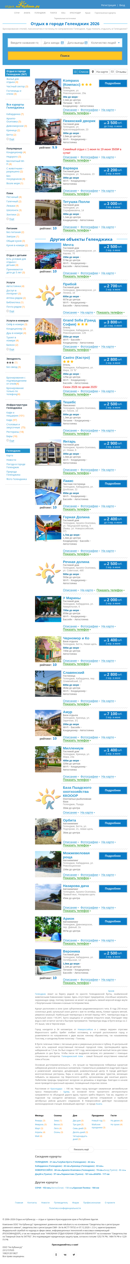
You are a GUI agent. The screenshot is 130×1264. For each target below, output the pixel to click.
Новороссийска (85, 1029)
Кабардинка (15, 114)
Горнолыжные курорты (105, 12)
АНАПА (27, 12)
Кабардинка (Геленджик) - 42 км (52, 1166)
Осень (58, 1132)
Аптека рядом (16, 297)
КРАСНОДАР (75, 12)
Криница (13, 130)
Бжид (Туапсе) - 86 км (114, 1170)
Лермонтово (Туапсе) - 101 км (76, 1174)
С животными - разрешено (15, 170)
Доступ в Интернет (13, 292)
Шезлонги (13, 210)
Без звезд (13, 367)
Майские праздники (98, 1126)
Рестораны (15, 431)
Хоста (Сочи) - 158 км (61, 1187)
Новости (11, 459)
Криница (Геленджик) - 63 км (86, 1166)
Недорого (13, 156)
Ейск (63, 12)
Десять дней (80, 1132)
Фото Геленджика (16, 479)
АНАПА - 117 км (102, 1174)
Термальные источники (65, 18)
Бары (11, 436)
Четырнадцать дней (80, 1138)
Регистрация (108, 5)
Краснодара (56, 1088)
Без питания (15, 232)
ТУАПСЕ (53, 12)
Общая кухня (15, 240)
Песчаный (13, 197)
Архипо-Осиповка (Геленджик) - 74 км (82, 1170)
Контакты (32, 1202)
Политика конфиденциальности (65, 1208)
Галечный (13, 201)
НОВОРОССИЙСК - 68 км (47, 1170)
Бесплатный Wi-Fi (15, 162)
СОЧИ (16, 12)
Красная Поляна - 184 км (86, 1187)
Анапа (99, 1103)
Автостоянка (15, 286)
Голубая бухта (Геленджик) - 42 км (75, 1162)
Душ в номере (16, 333)
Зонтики (12, 214)
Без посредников (15, 177)
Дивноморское (16, 125)
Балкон (12, 344)
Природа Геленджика (13, 473)
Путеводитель (61, 1202)
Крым (87, 12)
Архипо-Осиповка (13, 120)
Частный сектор (17, 86)
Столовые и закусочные (15, 426)
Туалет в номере (12, 339)
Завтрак (12, 236)
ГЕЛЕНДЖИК (40, 12)
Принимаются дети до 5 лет (15, 271)
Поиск (65, 56)
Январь (40, 1120)
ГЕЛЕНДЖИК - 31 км (45, 1162)
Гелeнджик (40, 994)
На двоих (117, 1120)
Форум (75, 1202)
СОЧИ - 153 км (42, 1187)
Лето (58, 1128)
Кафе (11, 420)
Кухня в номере (17, 245)
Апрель (40, 1132)
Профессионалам (92, 1202)
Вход (122, 5)
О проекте (110, 1202)
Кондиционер (16, 152)
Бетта (11, 134)
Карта (9, 455)
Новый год (98, 1120)
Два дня (78, 1120)
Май (38, 1136)
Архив (111, 990)
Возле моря (14, 183)
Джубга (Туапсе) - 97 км (47, 1174)
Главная (19, 1202)
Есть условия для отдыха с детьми (16, 262)
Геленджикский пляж (72, 1056)
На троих (116, 1124)
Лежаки (12, 205)
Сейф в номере (16, 324)
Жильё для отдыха (12, 80)
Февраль (41, 1124)
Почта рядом (15, 306)
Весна (58, 1124)
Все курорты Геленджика (15, 106)
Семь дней (79, 1128)
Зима (58, 1120)
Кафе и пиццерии (15, 414)
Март (39, 1128)
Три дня (78, 1124)
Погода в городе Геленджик (15, 466)
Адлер (66, 1091)
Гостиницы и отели (13, 92)
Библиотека (15, 302)
